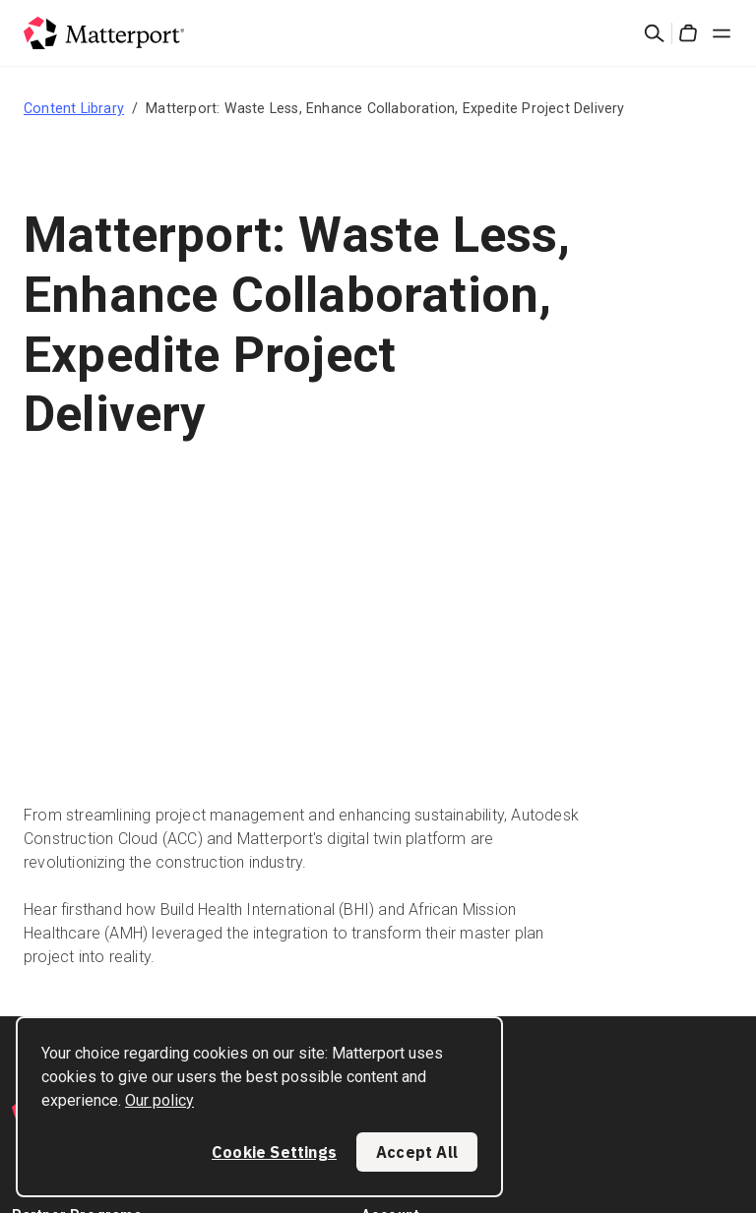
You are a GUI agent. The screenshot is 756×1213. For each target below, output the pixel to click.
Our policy (159, 1100)
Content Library (74, 108)
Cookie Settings (274, 1152)
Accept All (417, 1152)
